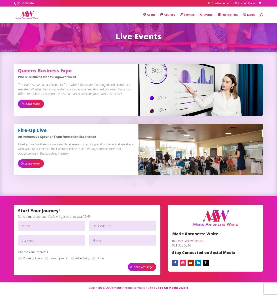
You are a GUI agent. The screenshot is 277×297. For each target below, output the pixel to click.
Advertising (80, 258)
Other (98, 258)
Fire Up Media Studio (173, 288)
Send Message (143, 267)
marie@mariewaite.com (188, 241)
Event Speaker (57, 258)
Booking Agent (30, 258)
